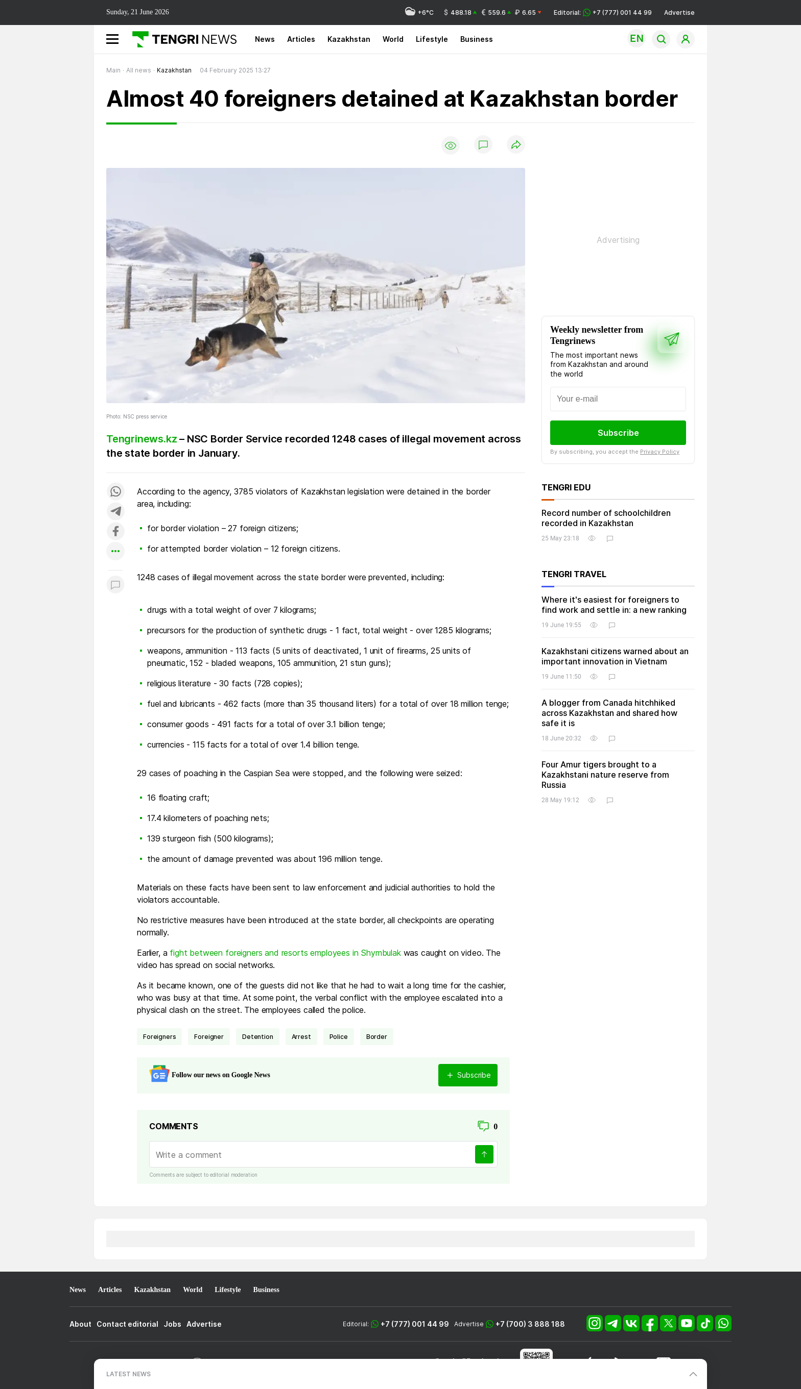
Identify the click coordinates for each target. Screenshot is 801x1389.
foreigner (209, 1036)
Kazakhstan (348, 39)
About (80, 1324)
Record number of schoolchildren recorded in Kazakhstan (606, 518)
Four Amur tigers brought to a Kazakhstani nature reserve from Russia (605, 774)
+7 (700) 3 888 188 (530, 1324)
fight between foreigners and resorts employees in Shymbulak (285, 953)
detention (257, 1036)
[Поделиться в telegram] (115, 512)
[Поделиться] (516, 145)
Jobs (172, 1324)
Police (338, 1036)
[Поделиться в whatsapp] (115, 492)
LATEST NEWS (128, 1374)
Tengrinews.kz (141, 439)
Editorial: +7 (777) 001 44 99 (603, 12)
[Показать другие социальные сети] (115, 552)
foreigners (159, 1036)
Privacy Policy (659, 451)
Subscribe (618, 433)
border (376, 1036)
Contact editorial (127, 1324)
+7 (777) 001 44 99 (415, 1324)
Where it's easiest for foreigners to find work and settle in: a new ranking (614, 604)
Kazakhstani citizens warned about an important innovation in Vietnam (615, 656)
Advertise (679, 12)
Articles (301, 39)
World (393, 39)
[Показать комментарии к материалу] (115, 586)
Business (476, 39)
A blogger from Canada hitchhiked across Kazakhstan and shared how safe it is (609, 713)
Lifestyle (432, 39)
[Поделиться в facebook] (115, 532)
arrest (301, 1036)
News (265, 39)
